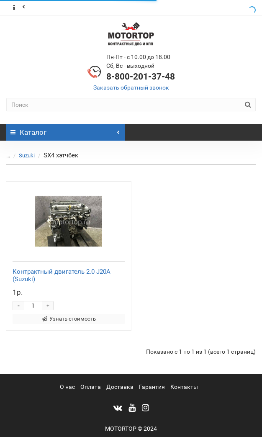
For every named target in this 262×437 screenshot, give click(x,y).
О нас (67, 386)
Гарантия (152, 386)
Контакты (184, 386)
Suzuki (27, 155)
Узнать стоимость (69, 319)
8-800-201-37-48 (140, 77)
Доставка (120, 386)
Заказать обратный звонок (131, 87)
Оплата (90, 386)
